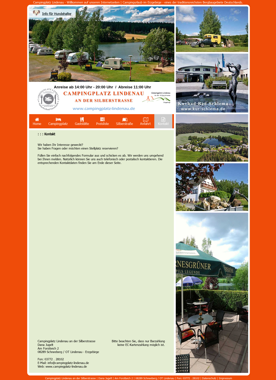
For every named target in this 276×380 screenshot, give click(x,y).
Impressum (225, 378)
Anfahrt (145, 121)
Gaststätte (82, 121)
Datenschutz (209, 378)
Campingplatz (58, 121)
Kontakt (163, 121)
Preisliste (102, 121)
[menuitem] (37, 121)
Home (37, 121)
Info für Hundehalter (56, 14)
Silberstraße (124, 121)
